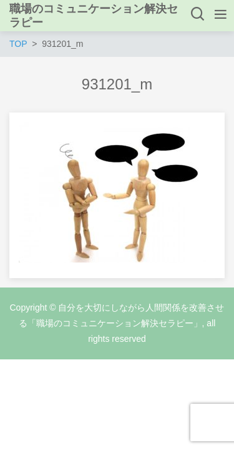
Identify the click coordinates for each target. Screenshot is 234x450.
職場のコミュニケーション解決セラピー (93, 15)
